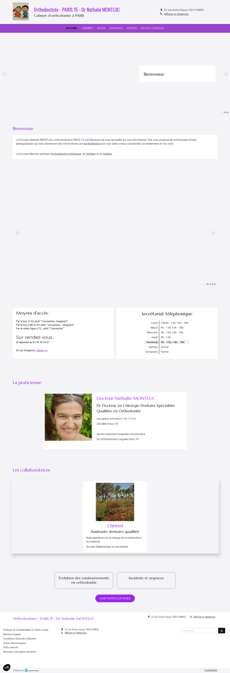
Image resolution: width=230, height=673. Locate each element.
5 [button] (215, 284)
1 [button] (223, 112)
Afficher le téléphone (176, 14)
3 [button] (227, 112)
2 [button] (225, 112)
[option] (115, 74)
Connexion (211, 670)
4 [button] (212, 284)
